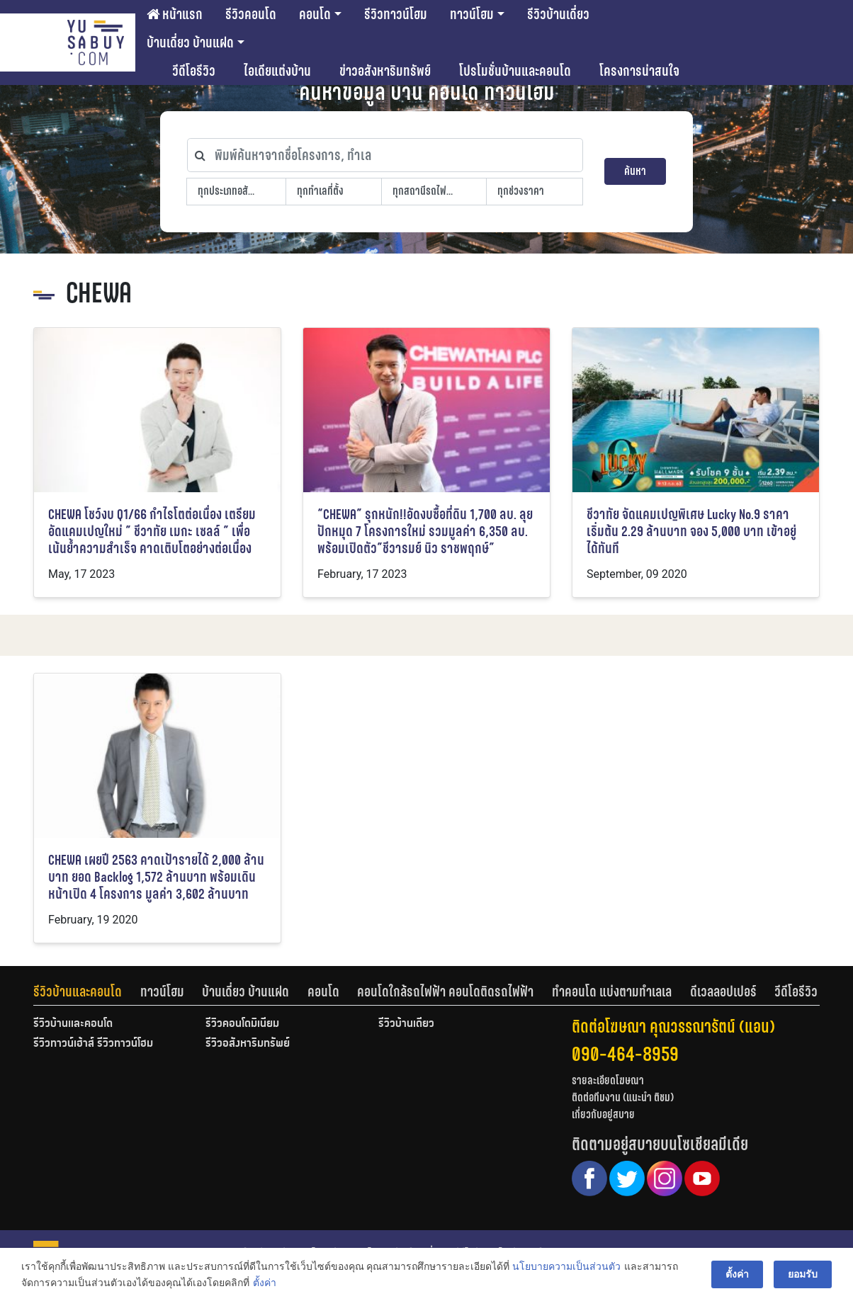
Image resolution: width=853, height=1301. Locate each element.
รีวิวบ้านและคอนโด (77, 991)
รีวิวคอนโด (250, 14)
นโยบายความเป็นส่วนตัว (566, 1266)
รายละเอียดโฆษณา (608, 1080)
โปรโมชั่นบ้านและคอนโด (515, 71)
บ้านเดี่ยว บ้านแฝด (190, 42)
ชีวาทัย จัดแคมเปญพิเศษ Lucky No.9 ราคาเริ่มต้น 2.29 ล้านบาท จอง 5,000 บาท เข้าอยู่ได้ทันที (691, 531)
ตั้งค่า (264, 1282)
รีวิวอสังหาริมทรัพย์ (247, 1044)
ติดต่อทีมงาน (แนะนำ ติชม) (623, 1097)
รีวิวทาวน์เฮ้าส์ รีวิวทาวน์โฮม (93, 1044)
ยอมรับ (803, 1274)
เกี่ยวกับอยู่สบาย (603, 1114)
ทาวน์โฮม (472, 14)
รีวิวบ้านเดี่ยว (558, 14)
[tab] (86, 991)
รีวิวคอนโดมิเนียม (242, 1024)
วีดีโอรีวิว (193, 71)
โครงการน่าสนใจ (639, 71)
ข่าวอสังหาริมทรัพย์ (385, 71)
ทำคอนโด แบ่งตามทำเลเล (612, 991)
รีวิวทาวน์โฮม (395, 14)
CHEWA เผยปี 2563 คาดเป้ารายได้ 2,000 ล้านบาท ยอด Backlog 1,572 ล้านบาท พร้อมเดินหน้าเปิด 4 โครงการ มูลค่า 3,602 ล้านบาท (156, 877)
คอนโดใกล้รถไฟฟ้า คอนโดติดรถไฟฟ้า (445, 991)
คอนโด (315, 14)
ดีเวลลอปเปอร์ (723, 991)
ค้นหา (635, 171)
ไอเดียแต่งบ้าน (277, 71)
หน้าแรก (175, 14)
